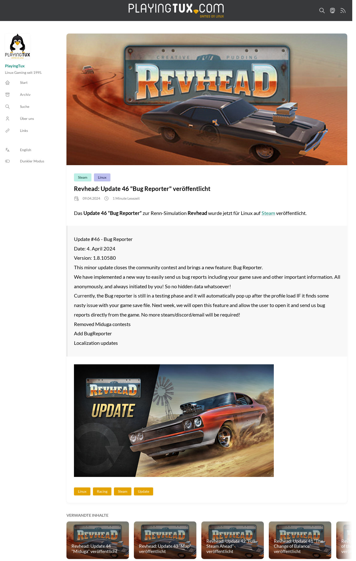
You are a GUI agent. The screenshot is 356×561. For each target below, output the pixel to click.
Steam (82, 177)
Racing (102, 491)
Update (143, 491)
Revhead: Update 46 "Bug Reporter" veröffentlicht (142, 188)
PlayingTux (15, 65)
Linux (102, 177)
